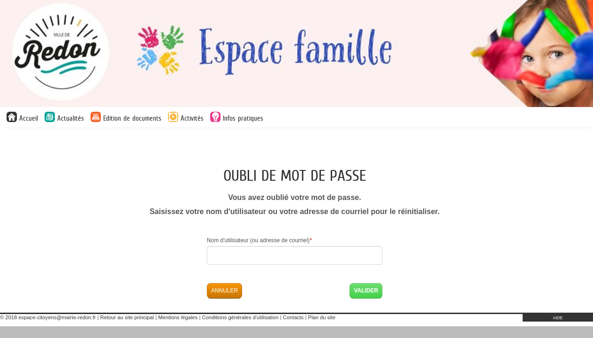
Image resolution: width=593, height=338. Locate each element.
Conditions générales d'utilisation (240, 317)
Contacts (293, 317)
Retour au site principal (127, 317)
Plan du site (321, 317)
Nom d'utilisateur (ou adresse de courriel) (259, 240)
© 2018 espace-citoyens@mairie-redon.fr (48, 317)
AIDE (558, 317)
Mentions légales (178, 317)
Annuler (224, 290)
